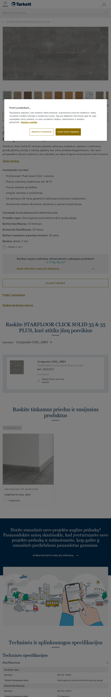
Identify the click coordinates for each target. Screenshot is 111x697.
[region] (55, 120)
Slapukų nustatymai (41, 132)
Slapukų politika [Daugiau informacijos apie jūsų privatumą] (29, 122)
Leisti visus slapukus (68, 132)
